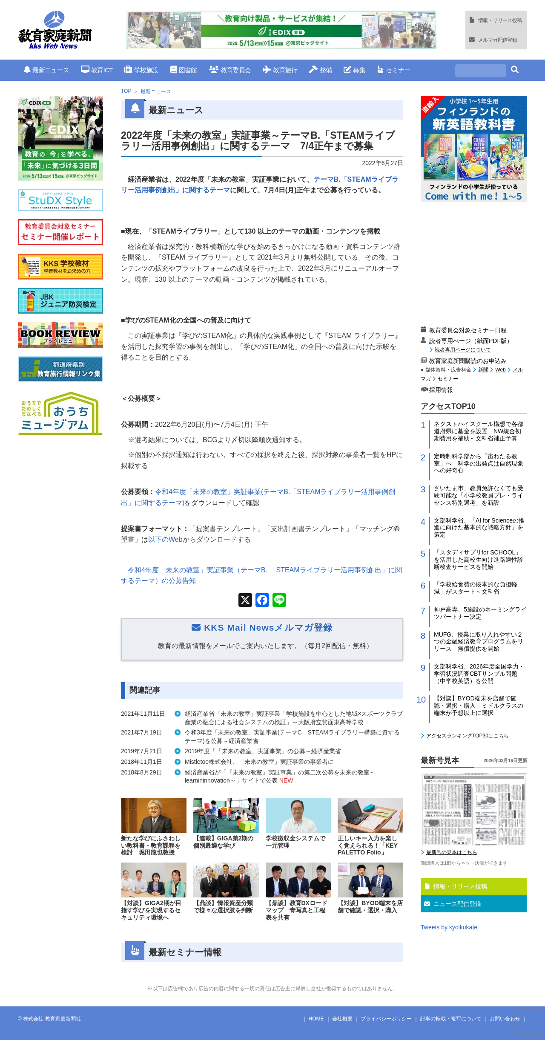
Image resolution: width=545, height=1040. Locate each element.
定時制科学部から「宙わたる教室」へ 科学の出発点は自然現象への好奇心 (478, 463)
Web (500, 370)
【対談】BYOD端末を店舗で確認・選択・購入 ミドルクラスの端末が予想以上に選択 (478, 705)
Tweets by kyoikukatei (450, 927)
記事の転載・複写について (451, 1019)
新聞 (483, 370)
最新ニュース (46, 70)
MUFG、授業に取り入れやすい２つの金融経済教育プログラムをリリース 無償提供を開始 (478, 641)
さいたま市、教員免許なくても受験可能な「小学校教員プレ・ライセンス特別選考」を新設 (478, 495)
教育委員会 (230, 70)
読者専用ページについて (463, 349)
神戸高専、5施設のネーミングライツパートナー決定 (480, 613)
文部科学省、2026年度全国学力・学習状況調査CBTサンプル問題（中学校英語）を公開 (479, 673)
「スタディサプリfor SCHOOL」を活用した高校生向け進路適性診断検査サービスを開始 (478, 559)
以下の (165, 539)
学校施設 (141, 70)
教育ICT (97, 70)
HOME (316, 1019)
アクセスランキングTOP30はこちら (467, 736)
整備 (320, 70)
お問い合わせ (505, 1019)
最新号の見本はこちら (451, 852)
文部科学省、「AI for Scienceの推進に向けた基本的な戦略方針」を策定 (479, 527)
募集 (354, 70)
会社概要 (342, 1019)
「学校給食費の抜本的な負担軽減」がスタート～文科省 (475, 588)
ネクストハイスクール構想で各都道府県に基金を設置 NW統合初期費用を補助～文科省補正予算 (478, 431)
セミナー (393, 70)
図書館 (183, 70)
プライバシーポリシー (386, 1019)
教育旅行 (280, 70)
